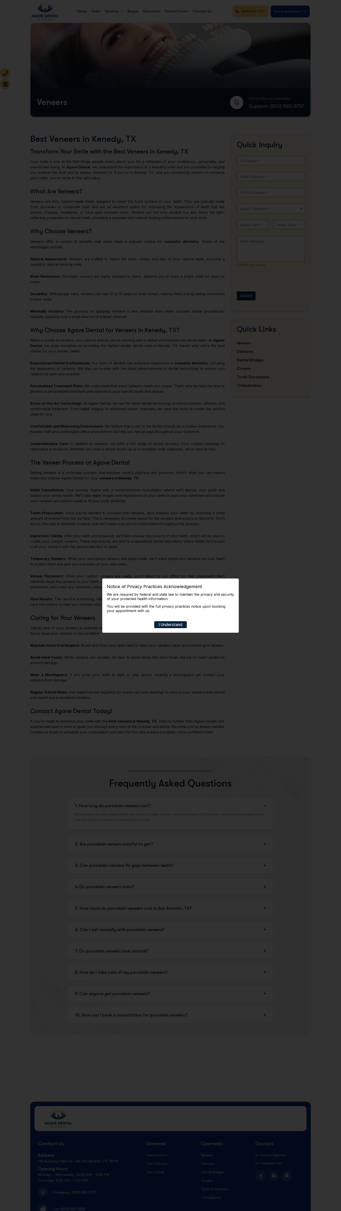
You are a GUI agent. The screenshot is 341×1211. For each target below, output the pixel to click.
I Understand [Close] (170, 624)
